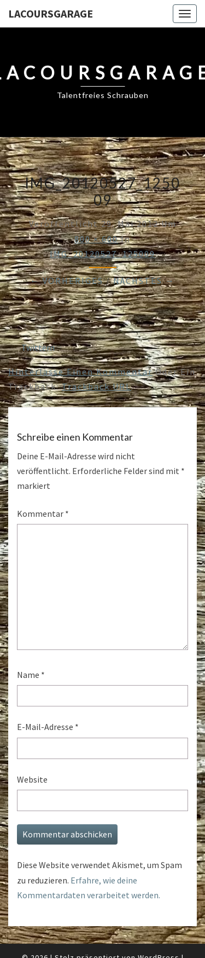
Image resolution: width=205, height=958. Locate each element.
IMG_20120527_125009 (102, 253)
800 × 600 (96, 238)
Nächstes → (144, 280)
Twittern (38, 347)
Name (31, 674)
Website (32, 779)
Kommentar (43, 513)
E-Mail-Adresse (48, 726)
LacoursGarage (50, 13)
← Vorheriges (66, 280)
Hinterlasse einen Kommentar (80, 371)
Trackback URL (96, 386)
